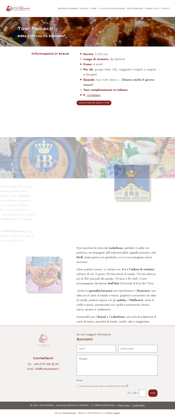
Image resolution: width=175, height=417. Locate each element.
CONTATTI (165, 9)
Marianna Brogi (68, 413)
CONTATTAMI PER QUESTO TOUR (94, 102)
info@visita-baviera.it (47, 369)
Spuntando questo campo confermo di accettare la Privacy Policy (102, 386)
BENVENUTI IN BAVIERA (68, 9)
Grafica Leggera (113, 413)
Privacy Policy (124, 405)
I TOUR (93, 9)
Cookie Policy (139, 405)
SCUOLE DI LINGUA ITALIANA (112, 9)
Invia (152, 392)
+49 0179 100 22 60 (46, 364)
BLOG (156, 9)
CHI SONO (84, 9)
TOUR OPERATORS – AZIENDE (140, 9)
